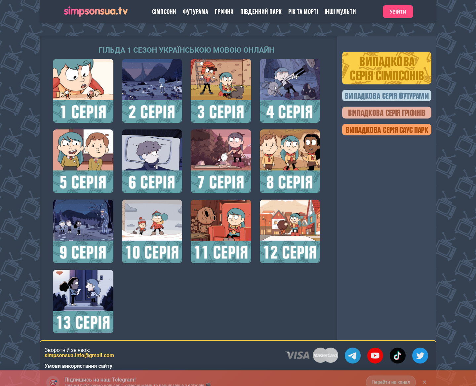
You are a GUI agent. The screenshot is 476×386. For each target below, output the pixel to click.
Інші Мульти (340, 12)
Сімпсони (164, 12)
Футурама (195, 12)
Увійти (398, 12)
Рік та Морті (303, 12)
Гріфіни (224, 12)
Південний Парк (261, 12)
